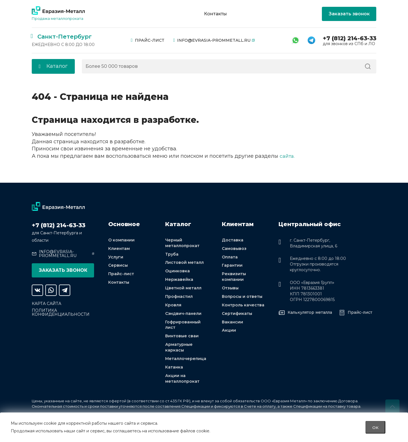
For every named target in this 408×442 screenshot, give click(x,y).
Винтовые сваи (182, 337)
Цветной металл (183, 288)
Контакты (215, 14)
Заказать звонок (349, 13)
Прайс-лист (147, 40)
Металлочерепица (185, 360)
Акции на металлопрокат (182, 379)
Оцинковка (177, 271)
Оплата (230, 257)
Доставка (232, 240)
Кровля (173, 305)
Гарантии (232, 265)
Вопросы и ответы (242, 297)
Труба (171, 254)
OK (375, 427)
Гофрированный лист (183, 325)
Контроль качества (243, 305)
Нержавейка (179, 280)
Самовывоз (234, 248)
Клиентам (119, 248)
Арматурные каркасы (179, 348)
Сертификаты (237, 314)
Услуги (115, 257)
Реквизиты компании (234, 277)
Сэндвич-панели (183, 314)
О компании (121, 240)
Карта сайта (46, 304)
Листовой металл (184, 263)
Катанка (174, 368)
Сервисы (118, 265)
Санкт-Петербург (64, 36)
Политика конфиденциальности (61, 312)
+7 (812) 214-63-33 (349, 38)
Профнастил (179, 297)
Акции (229, 331)
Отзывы (230, 288)
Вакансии (232, 322)
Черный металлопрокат (182, 243)
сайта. (288, 156)
